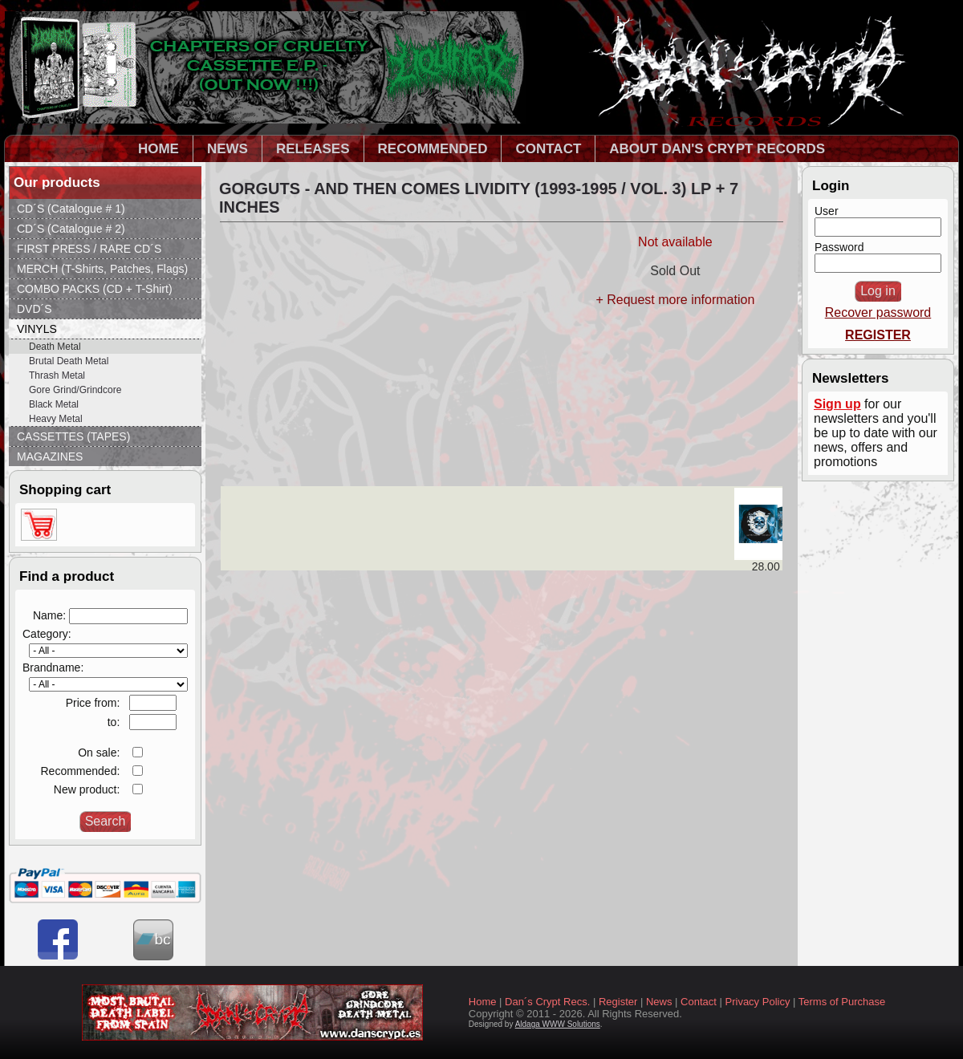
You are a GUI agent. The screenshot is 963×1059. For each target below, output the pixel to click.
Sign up (837, 404)
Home (483, 1002)
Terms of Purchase (841, 1002)
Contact (699, 1002)
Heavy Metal (56, 418)
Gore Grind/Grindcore (75, 390)
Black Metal (54, 404)
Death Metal (55, 346)
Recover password (878, 312)
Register (618, 1002)
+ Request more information (674, 299)
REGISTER (878, 335)
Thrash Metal (57, 375)
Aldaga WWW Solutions (557, 1024)
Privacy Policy (757, 1002)
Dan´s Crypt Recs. (547, 1002)
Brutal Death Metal (68, 361)
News (659, 1002)
